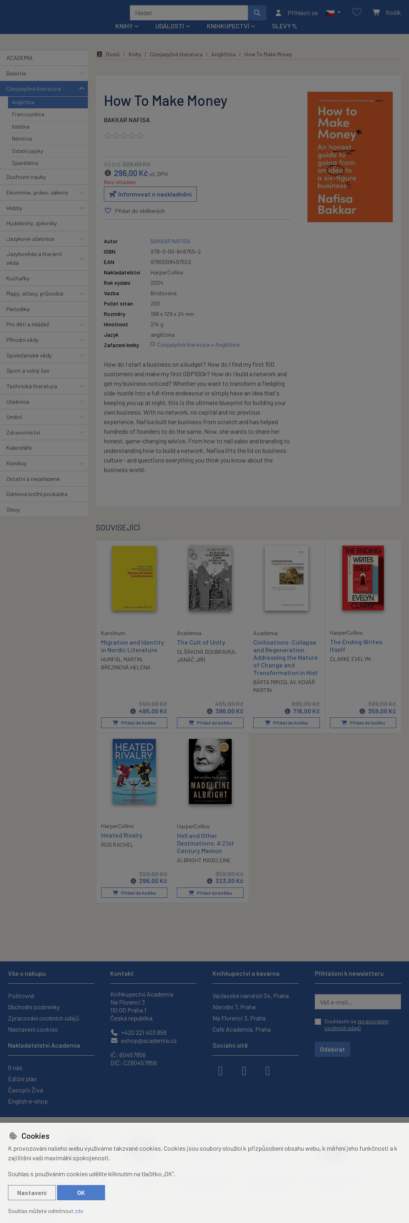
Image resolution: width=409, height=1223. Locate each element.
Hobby (14, 218)
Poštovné (21, 995)
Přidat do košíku (134, 733)
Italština (21, 137)
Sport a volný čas (28, 381)
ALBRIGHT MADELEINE (204, 870)
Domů (108, 65)
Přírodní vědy (22, 350)
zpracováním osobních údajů (356, 1025)
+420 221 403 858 (138, 1032)
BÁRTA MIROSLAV (274, 692)
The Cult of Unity (201, 652)
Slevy (13, 520)
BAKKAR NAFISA (127, 130)
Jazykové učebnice (30, 249)
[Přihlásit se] (296, 18)
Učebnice (18, 412)
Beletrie (16, 83)
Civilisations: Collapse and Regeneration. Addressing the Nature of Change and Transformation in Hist (285, 668)
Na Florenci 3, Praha (239, 1018)
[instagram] (244, 1070)
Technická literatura (31, 396)
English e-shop (28, 1101)
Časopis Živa (25, 1090)
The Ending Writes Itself (356, 655)
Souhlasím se (356, 1025)
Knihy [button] (124, 36)
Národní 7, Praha (234, 1007)
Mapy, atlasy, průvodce (35, 304)
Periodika (18, 319)
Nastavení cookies (33, 1029)
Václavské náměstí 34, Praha (250, 995)
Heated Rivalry (122, 845)
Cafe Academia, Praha (241, 1029)
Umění (14, 427)
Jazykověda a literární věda (34, 269)
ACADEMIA (19, 68)
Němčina (22, 149)
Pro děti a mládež (27, 335)
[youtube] (268, 1070)
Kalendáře (19, 458)
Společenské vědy (29, 365)
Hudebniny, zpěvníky (31, 233)
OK (81, 1192)
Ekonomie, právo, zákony (37, 203)
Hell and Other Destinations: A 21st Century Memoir (205, 853)
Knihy (135, 65)
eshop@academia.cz (143, 1040)
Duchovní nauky (26, 187)
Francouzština (28, 125)
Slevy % (284, 36)
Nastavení (32, 1192)
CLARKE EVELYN (350, 669)
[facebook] (220, 1070)
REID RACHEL (117, 854)
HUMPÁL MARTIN (121, 669)
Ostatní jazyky (27, 161)
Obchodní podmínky (34, 1007)
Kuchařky (18, 288)
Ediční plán (22, 1078)
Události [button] (169, 36)
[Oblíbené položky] (356, 17)
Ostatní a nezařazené (33, 489)
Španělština (25, 174)
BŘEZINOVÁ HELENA (126, 677)
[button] (333, 18)
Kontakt (122, 973)
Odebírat (332, 1049)
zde (79, 1210)
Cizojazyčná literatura (33, 99)
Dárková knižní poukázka (37, 504)
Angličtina (23, 113)
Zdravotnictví (23, 443)
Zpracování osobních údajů (43, 1018)
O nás (15, 1067)
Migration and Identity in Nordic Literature (132, 655)
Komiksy (16, 474)
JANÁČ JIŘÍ (191, 670)
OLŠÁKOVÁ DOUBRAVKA (206, 662)
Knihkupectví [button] (228, 36)
